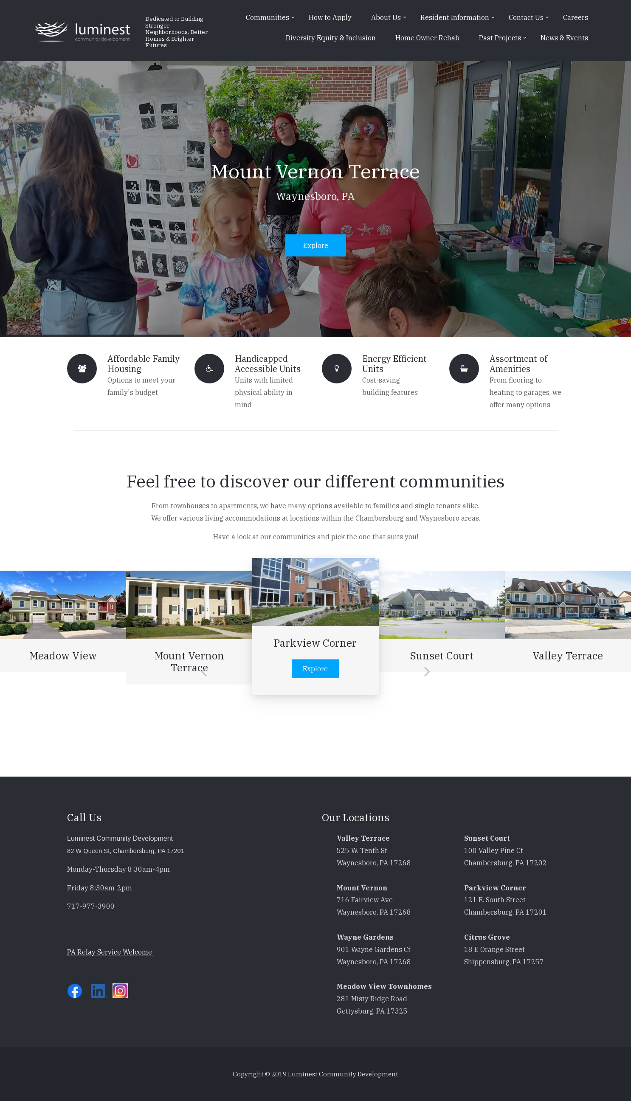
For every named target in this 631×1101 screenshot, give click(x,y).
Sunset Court (441, 655)
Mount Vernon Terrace (315, 171)
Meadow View (63, 655)
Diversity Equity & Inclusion (331, 38)
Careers (575, 17)
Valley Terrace (567, 655)
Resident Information (458, 20)
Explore (315, 245)
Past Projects (503, 41)
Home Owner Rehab (427, 38)
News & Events (564, 38)
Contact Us (530, 20)
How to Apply (330, 17)
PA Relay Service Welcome (110, 952)
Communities (271, 20)
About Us (389, 20)
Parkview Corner (315, 643)
